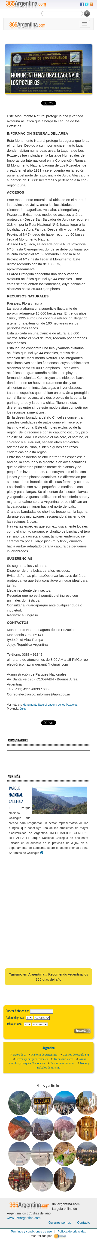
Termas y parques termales (32, 1059)
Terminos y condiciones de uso (31, 1231)
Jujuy (23, 708)
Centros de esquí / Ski (76, 1054)
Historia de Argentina (44, 1054)
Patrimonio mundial (63, 1063)
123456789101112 (42, 1018)
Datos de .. (19, 1054)
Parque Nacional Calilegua (16, 795)
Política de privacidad (72, 1231)
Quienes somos (59, 1222)
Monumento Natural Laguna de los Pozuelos (50, 704)
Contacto (83, 1222)
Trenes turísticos (63, 1059)
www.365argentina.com (24, 1218)
